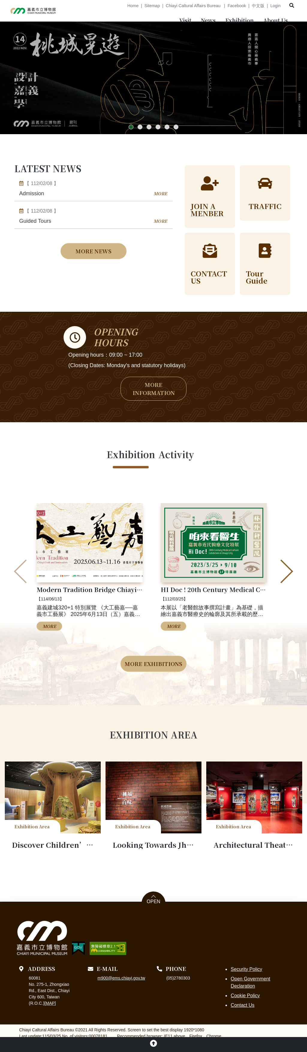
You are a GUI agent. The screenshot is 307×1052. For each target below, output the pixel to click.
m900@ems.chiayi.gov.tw (121, 988)
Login (275, 5)
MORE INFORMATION (154, 399)
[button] (131, 136)
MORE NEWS (94, 260)
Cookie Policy (244, 1005)
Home (133, 5)
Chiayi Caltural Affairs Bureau (194, 5)
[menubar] (185, 21)
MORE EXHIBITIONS (153, 674)
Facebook (237, 5)
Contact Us (242, 1015)
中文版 (258, 5)
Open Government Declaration (250, 992)
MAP (50, 1013)
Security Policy (246, 979)
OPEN (153, 911)
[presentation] (26, 582)
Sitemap (152, 5)
